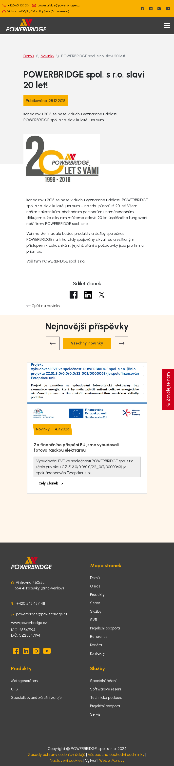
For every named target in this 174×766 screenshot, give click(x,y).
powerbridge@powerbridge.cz (59, 5)
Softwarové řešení (105, 689)
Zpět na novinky (43, 305)
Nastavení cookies (66, 760)
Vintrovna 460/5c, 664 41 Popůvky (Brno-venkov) (38, 11)
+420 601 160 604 (19, 5)
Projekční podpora (105, 628)
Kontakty (97, 653)
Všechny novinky (87, 343)
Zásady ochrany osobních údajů (56, 754)
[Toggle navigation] (167, 25)
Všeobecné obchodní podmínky (116, 754)
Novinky (47, 56)
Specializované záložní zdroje (36, 697)
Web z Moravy (111, 760)
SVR (93, 620)
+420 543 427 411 (30, 603)
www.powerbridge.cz (29, 623)
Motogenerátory (24, 681)
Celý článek (51, 483)
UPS (14, 689)
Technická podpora (106, 697)
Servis (95, 603)
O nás (95, 586)
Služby (95, 611)
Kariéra (96, 645)
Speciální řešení (103, 681)
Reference (99, 636)
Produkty (97, 594)
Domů (28, 56)
